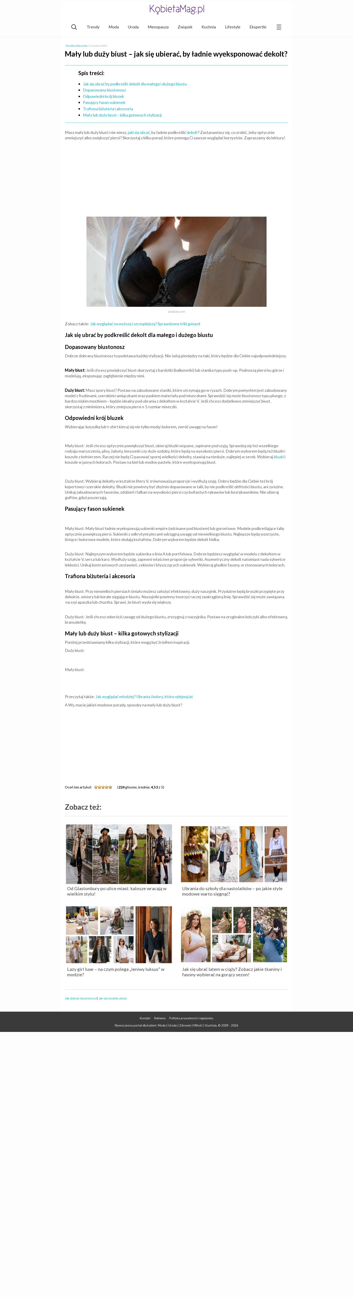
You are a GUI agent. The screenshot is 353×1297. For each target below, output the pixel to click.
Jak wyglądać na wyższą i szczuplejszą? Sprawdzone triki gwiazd (145, 323)
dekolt (192, 132)
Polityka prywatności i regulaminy (191, 1018)
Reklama (159, 1018)
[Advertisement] (176, 176)
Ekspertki (257, 26)
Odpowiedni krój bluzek (103, 96)
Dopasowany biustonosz (104, 89)
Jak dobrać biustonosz (80, 998)
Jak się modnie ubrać (112, 998)
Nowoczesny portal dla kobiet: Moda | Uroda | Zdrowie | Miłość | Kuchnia (166, 1025)
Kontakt (145, 1018)
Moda (114, 26)
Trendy (93, 26)
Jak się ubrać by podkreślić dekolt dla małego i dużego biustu (135, 83)
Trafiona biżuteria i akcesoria (108, 108)
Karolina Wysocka (76, 45)
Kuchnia (208, 26)
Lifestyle (232, 26)
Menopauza (158, 26)
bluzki (279, 456)
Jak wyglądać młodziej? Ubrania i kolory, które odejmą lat (144, 696)
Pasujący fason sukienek (104, 102)
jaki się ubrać (139, 132)
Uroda (133, 26)
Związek (185, 26)
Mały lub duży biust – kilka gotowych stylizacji (122, 114)
